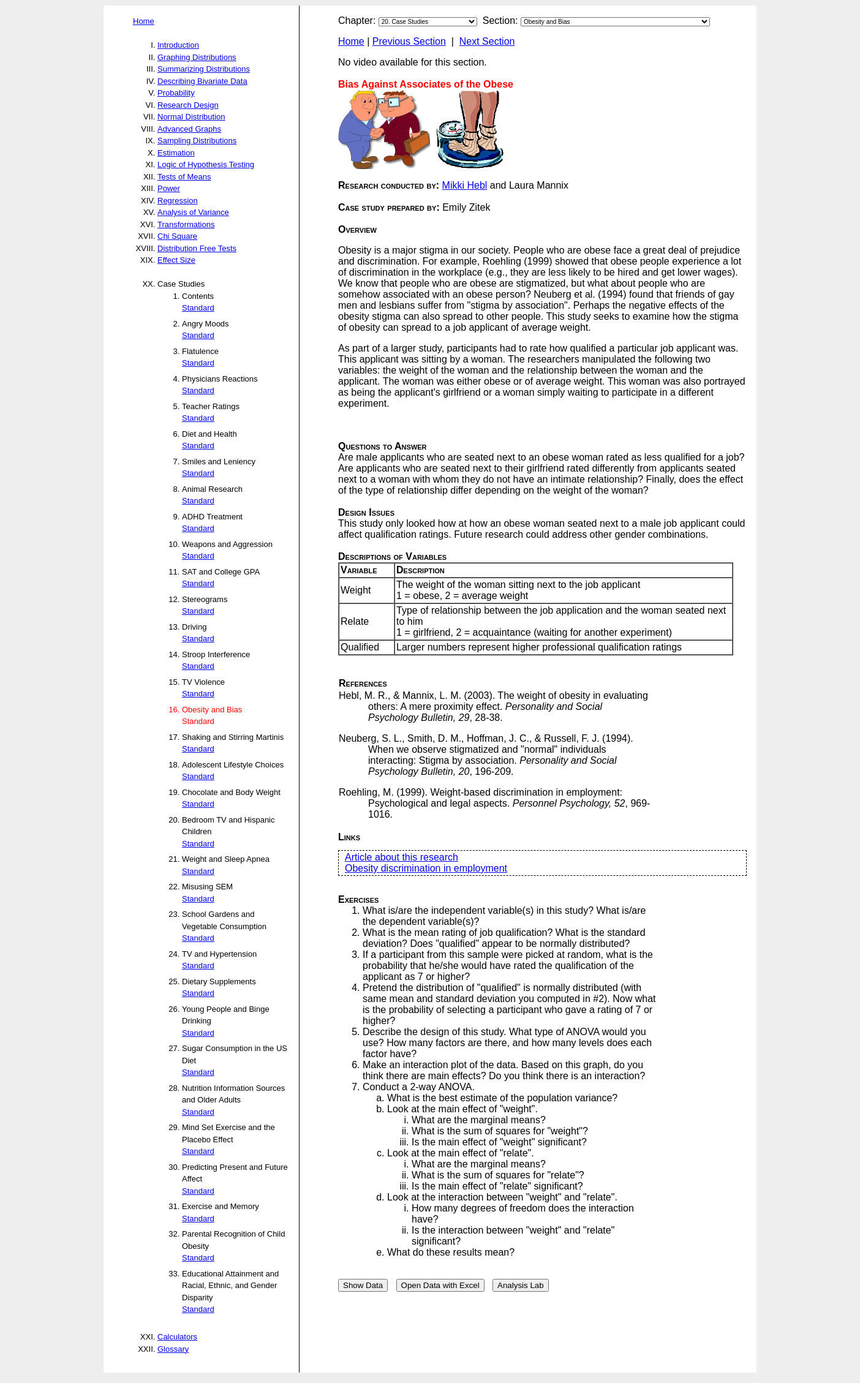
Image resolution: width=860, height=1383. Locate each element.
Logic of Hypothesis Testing (205, 164)
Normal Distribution (191, 116)
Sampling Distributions (196, 140)
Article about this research (401, 857)
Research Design (188, 105)
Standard (198, 307)
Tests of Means (184, 176)
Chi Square (177, 236)
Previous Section (409, 41)
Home (143, 21)
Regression (177, 200)
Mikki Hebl (465, 185)
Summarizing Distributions (203, 68)
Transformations (185, 224)
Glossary (173, 1349)
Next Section (487, 41)
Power (168, 188)
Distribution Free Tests (196, 248)
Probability (176, 92)
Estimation (176, 152)
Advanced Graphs (189, 129)
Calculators (177, 1336)
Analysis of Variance (193, 212)
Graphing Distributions (196, 57)
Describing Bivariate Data (202, 81)
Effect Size (176, 260)
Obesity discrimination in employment (426, 868)
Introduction (178, 45)
